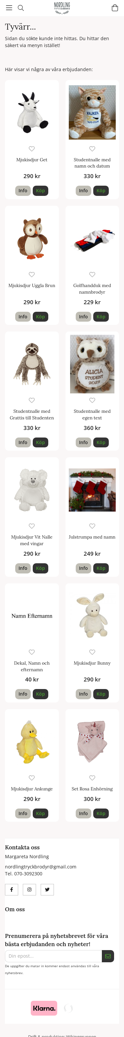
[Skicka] (108, 956)
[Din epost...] (53, 956)
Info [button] (23, 190)
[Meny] (9, 7)
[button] (40, 191)
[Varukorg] (115, 7)
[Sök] (20, 8)
